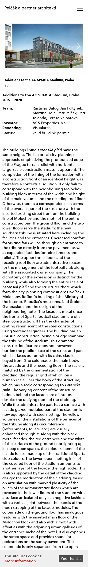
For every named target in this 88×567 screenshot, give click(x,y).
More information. (21, 560)
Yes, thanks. (71, 558)
